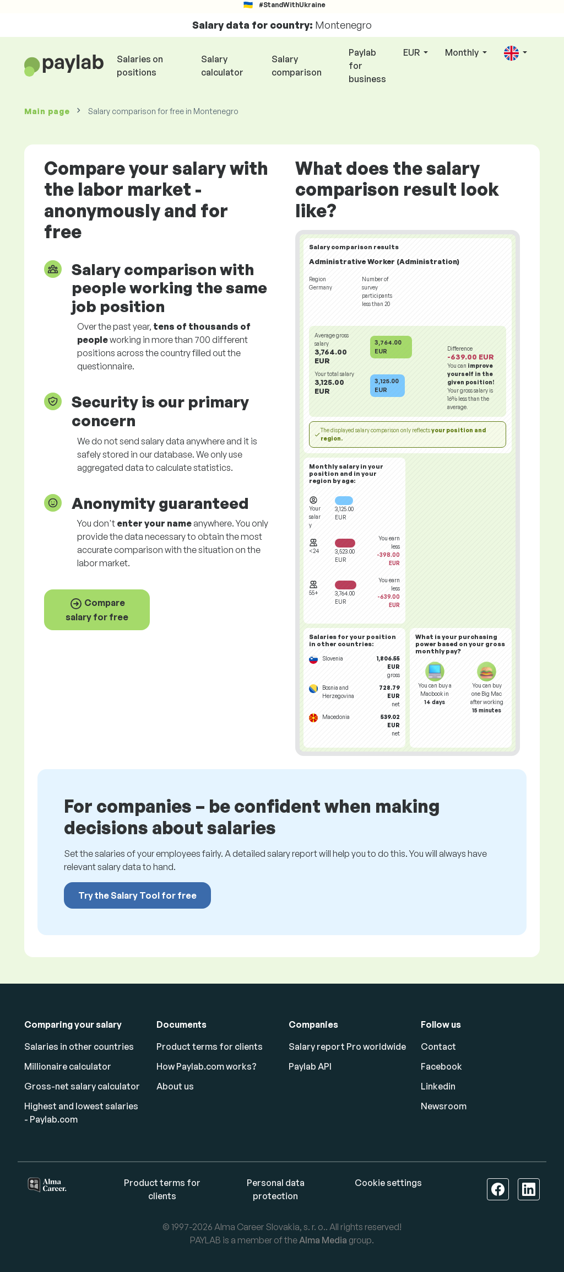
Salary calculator (222, 65)
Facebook (441, 1066)
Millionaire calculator (67, 1066)
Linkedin (438, 1086)
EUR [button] (412, 52)
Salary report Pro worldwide (347, 1046)
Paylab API (310, 1066)
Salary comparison (297, 65)
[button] (516, 53)
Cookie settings (388, 1182)
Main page (46, 111)
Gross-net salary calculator (82, 1086)
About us (175, 1086)
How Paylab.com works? (206, 1066)
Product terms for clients (209, 1046)
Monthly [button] (462, 52)
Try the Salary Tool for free (137, 895)
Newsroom (444, 1106)
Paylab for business (367, 65)
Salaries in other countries (79, 1046)
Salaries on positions (140, 65)
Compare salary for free (97, 609)
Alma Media (323, 1240)
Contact (438, 1046)
